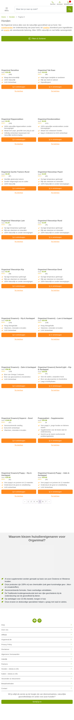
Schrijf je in (37, 702)
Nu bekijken (19, 91)
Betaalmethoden (7, 684)
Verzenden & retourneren (10, 679)
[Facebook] (34, 621)
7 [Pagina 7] (45, 502)
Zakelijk (4, 659)
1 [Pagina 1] (28, 502)
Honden (12, 17)
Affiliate (4, 635)
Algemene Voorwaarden (10, 654)
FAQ (3, 625)
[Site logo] (12, 3)
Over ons (4, 630)
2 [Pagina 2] (31, 502)
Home (3, 17)
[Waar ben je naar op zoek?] (41, 9)
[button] (60, 3)
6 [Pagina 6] (42, 502)
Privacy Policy (6, 644)
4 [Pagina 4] (37, 502)
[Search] (70, 9)
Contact (4, 688)
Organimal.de (6, 639)
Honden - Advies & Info (10, 669)
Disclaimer (5, 649)
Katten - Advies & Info (9, 674)
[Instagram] (39, 621)
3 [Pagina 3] (34, 502)
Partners (4, 664)
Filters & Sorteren (37, 38)
